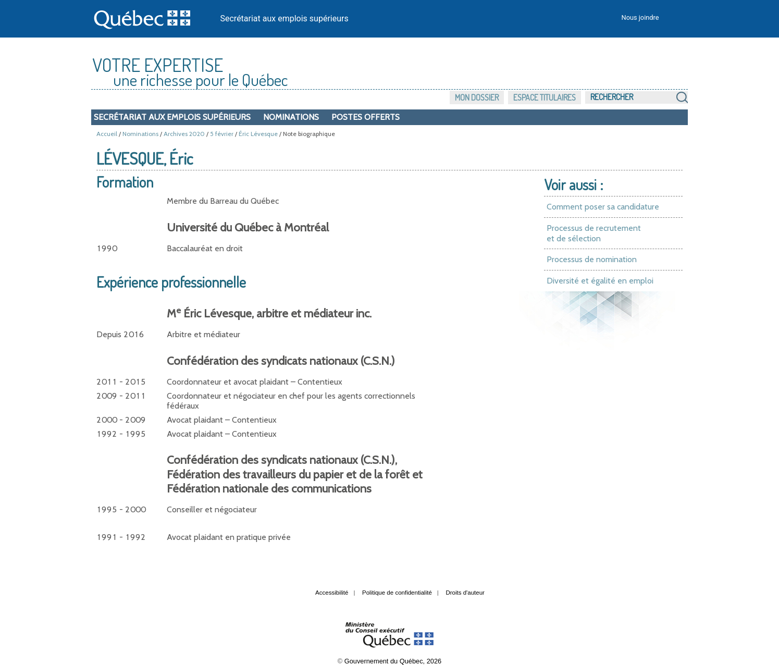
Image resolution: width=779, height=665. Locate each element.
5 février (221, 134)
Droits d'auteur (465, 592)
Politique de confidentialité (397, 592)
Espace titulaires (544, 97)
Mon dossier (477, 97)
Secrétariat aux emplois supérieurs (284, 18)
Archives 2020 (184, 134)
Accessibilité (331, 592)
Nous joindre (640, 17)
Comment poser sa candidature (603, 207)
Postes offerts (365, 117)
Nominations (291, 117)
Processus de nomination (592, 259)
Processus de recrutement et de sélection (594, 233)
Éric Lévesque (258, 134)
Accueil (106, 134)
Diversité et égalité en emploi (600, 281)
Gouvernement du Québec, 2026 (392, 661)
